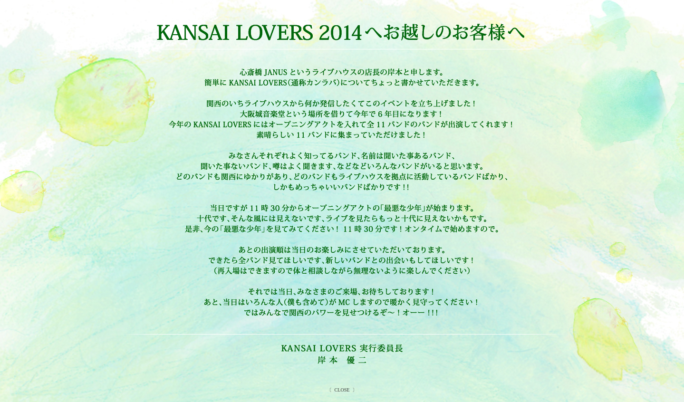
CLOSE (342, 389)
